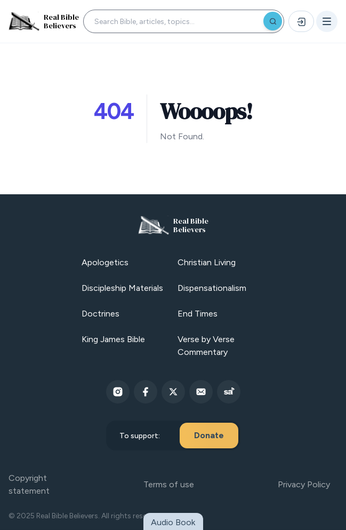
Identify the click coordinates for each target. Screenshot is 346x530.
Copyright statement (29, 484)
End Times (198, 313)
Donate (209, 435)
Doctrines (100, 313)
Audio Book (173, 522)
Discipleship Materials (122, 288)
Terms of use (168, 484)
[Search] (272, 21)
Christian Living (207, 262)
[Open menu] (326, 21)
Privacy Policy (304, 484)
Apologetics (105, 262)
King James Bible (113, 339)
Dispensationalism (212, 288)
